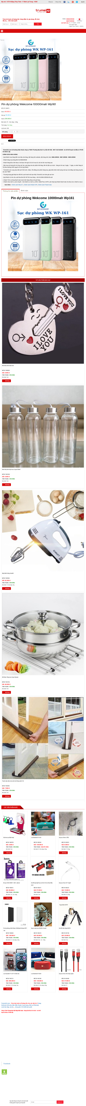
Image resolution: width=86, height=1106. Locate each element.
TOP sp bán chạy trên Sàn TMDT (22, 1081)
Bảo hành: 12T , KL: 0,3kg (10, 894)
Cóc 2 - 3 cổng (27, 1086)
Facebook (7, 1064)
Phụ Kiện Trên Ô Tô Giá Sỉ (8, 1090)
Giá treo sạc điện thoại (8, 837)
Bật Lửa (61, 1088)
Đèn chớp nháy (18, 1086)
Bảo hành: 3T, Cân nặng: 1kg (10, 985)
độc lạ (31, 1005)
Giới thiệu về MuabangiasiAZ (52, 1006)
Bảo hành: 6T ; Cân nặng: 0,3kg (11, 940)
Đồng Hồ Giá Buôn (33, 1094)
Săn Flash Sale (61, 1081)
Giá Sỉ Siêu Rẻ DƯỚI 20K (37, 1081)
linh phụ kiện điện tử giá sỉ (15, 1005)
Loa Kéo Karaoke (67, 1090)
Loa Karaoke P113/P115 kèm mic (11, 973)
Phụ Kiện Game (34, 1092)
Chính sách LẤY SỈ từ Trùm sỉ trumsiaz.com (55, 1037)
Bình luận (24, 190)
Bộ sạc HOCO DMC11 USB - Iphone (11, 883)
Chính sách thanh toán (50, 1042)
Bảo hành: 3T (63, 985)
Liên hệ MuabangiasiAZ (51, 1011)
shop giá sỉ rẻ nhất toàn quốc (23, 1007)
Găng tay (27, 1092)
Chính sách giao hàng (50, 1040)
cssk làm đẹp (5, 1007)
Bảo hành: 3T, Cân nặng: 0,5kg (39, 849)
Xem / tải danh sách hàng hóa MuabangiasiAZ (56, 1055)
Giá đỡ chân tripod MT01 (65, 928)
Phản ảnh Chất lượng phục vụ (52, 1016)
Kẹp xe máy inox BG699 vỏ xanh (38, 928)
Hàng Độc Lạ (30, 1088)
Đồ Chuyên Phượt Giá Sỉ (7, 1094)
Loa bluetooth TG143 (36, 837)
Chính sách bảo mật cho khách (52, 1047)
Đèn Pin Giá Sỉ (68, 1094)
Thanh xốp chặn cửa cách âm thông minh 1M (13, 783)
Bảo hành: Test (5, 379)
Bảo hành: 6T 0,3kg (64, 894)
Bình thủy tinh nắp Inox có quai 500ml (11, 471)
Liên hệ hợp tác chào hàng (51, 1050)
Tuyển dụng (48, 1022)
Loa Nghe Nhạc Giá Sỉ (70, 1088)
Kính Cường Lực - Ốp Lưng (41, 1088)
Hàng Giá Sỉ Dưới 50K (7, 1092)
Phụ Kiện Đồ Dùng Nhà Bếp (54, 1090)
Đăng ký (51, 1)
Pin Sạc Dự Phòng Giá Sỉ (21, 1094)
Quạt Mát (73, 1092)
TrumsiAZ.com (5, 1003)
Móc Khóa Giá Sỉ (18, 1092)
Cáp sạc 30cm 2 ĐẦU (64, 837)
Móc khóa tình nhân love (8, 367)
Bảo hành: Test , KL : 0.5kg (38, 940)
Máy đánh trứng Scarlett (8, 575)
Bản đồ (82, 2)
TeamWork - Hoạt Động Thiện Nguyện (54, 1024)
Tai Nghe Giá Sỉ (53, 1088)
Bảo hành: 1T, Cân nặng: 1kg (8, 587)
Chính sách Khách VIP (30, 184)
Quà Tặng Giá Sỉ (44, 1092)
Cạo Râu (4, 1086)
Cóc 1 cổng (35, 1086)
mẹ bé (11, 1007)
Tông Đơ (10, 1086)
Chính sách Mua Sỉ (17, 184)
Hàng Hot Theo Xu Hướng (73, 1081)
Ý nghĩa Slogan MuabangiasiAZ (52, 1009)
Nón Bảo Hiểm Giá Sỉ (79, 1090)
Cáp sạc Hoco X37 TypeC (65, 883)
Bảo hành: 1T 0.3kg (64, 849)
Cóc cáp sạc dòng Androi (73, 1086)
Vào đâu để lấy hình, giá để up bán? (53, 1019)
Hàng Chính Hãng (20, 1088)
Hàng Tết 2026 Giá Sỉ (51, 1081)
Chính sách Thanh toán (45, 184)
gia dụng (25, 1005)
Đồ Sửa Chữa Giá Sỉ (45, 1094)
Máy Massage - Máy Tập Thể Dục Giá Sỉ (59, 1092)
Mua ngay (7, 136)
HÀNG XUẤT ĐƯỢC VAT (6, 1081)
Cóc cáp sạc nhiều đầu (45, 1086)
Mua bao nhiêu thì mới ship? (52, 1014)
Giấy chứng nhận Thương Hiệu (52, 1053)
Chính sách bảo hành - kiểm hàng (53, 1045)
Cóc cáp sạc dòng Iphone (8, 1088)
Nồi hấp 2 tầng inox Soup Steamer (10, 679)
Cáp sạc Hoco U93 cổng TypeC (66, 973)
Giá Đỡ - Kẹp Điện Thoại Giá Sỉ (23, 1090)
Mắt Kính (76, 1094)
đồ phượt (36, 1005)
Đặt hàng (7, 383)
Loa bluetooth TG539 (36, 973)
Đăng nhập (58, 1)
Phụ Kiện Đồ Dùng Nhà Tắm (39, 1090)
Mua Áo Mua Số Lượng (57, 1094)
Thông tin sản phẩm (10, 191)
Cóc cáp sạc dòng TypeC (59, 1086)
